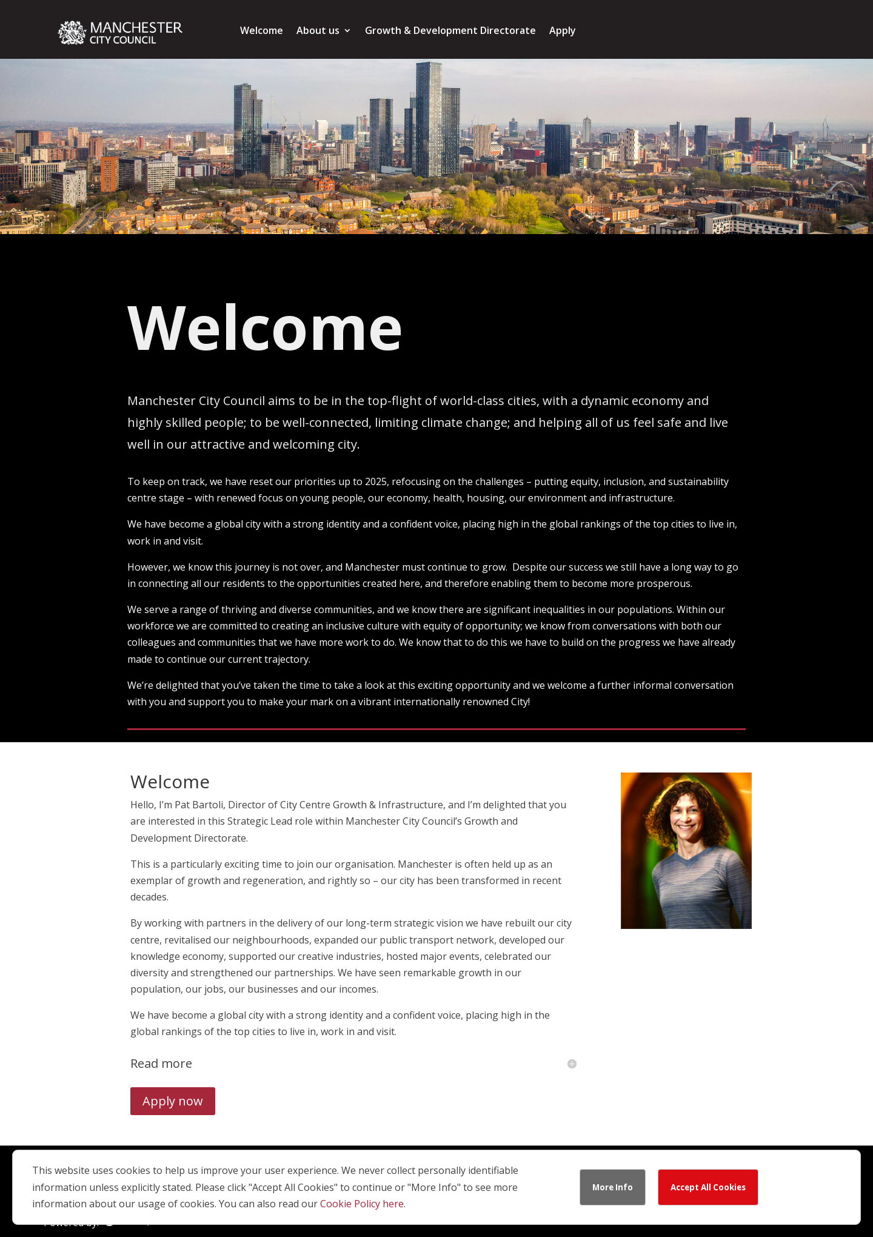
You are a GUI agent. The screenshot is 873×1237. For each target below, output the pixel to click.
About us (318, 31)
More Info (612, 1187)
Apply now (172, 1101)
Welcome (261, 31)
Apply (562, 31)
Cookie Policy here (362, 1203)
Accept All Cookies (708, 1187)
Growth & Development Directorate (450, 31)
